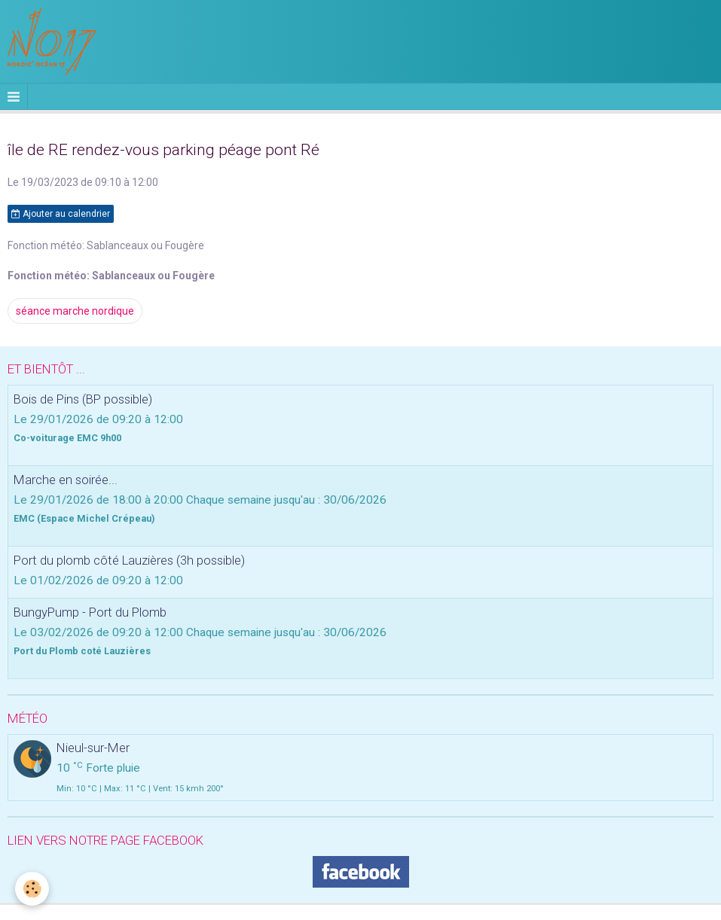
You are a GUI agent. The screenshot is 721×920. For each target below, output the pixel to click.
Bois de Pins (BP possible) (83, 399)
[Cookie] (32, 889)
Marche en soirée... (66, 479)
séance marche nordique (75, 311)
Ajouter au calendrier (60, 214)
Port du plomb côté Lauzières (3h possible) (129, 560)
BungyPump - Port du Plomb (90, 612)
